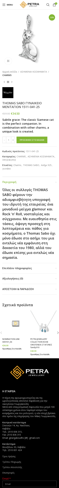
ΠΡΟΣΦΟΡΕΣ (9, 159)
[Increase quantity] (13, 140)
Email (6, 478)
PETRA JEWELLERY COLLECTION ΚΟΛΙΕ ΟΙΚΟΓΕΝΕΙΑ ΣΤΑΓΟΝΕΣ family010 (41, 343)
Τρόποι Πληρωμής (11, 461)
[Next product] (12, 82)
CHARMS (6, 75)
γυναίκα (6, 168)
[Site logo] (29, 4)
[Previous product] (4, 82)
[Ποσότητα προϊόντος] (8, 140)
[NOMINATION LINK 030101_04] (15, 323)
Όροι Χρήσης (9, 456)
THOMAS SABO (31, 165)
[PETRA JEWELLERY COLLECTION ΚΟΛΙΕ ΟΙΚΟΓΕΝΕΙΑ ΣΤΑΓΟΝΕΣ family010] (43, 323)
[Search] (48, 5)
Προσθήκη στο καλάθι (32, 139)
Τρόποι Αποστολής (12, 467)
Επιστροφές (8, 472)
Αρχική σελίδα (9, 71)
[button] (12, 349)
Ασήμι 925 (46, 165)
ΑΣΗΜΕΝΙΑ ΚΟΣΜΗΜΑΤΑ (33, 71)
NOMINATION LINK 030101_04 (11, 340)
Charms (17, 165)
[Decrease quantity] (4, 140)
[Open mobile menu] (7, 5)
